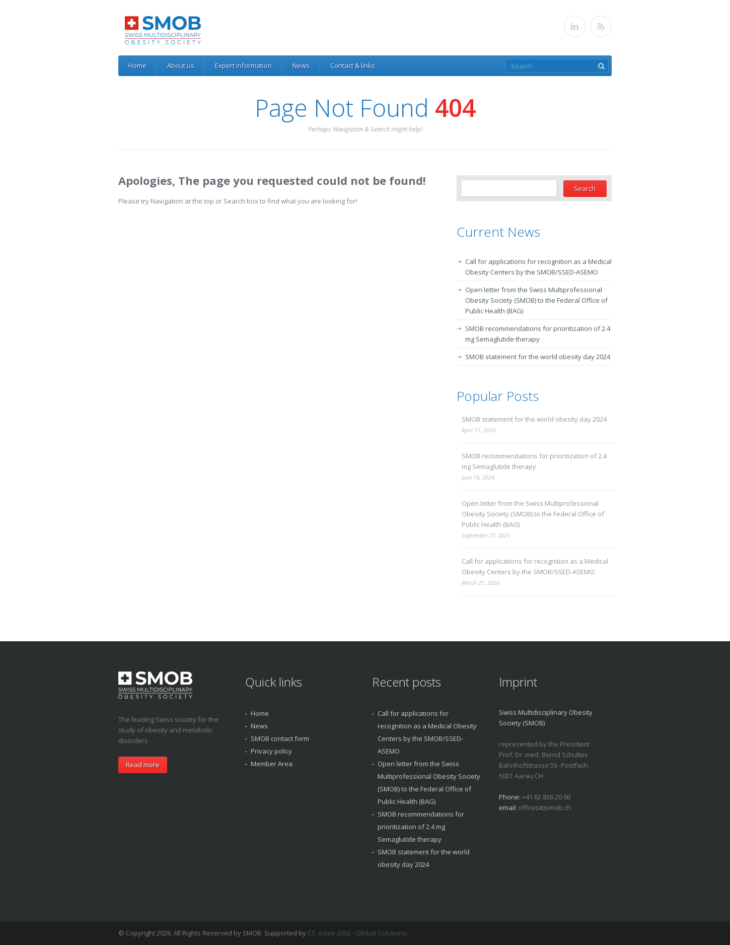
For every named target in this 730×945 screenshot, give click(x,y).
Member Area (272, 763)
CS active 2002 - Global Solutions (357, 932)
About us (180, 65)
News (301, 65)
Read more (143, 764)
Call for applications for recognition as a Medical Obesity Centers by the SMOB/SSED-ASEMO (535, 566)
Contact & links (352, 65)
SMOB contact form (280, 738)
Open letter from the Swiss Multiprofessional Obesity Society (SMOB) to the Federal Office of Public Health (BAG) (536, 300)
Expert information (243, 65)
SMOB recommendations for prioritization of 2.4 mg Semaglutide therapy (534, 461)
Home (137, 65)
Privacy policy (271, 751)
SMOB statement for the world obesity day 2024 (537, 356)
